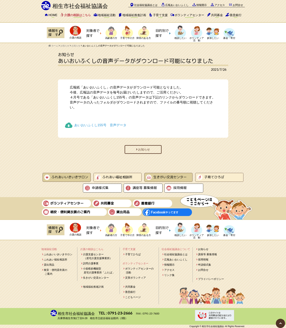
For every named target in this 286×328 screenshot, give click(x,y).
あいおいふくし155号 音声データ (100, 125)
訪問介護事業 (90, 263)
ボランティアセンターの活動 (139, 270)
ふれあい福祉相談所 (117, 177)
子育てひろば (214, 177)
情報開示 (201, 5)
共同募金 (217, 15)
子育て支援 (160, 15)
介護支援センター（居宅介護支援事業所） (97, 256)
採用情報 (180, 187)
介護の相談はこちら (77, 15)
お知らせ (75, 45)
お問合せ (238, 5)
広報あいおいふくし (177, 5)
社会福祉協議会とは (146, 5)
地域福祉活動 (107, 15)
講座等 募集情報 (145, 187)
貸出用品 (49, 264)
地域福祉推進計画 (134, 15)
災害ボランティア (135, 277)
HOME (52, 15)
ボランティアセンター (189, 15)
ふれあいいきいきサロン (69, 177)
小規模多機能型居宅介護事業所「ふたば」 (99, 270)
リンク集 (169, 275)
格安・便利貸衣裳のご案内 (55, 271)
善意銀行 (236, 15)
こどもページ (133, 297)
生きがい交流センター (170, 177)
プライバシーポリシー (211, 278)
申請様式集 (100, 187)
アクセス (220, 5)
